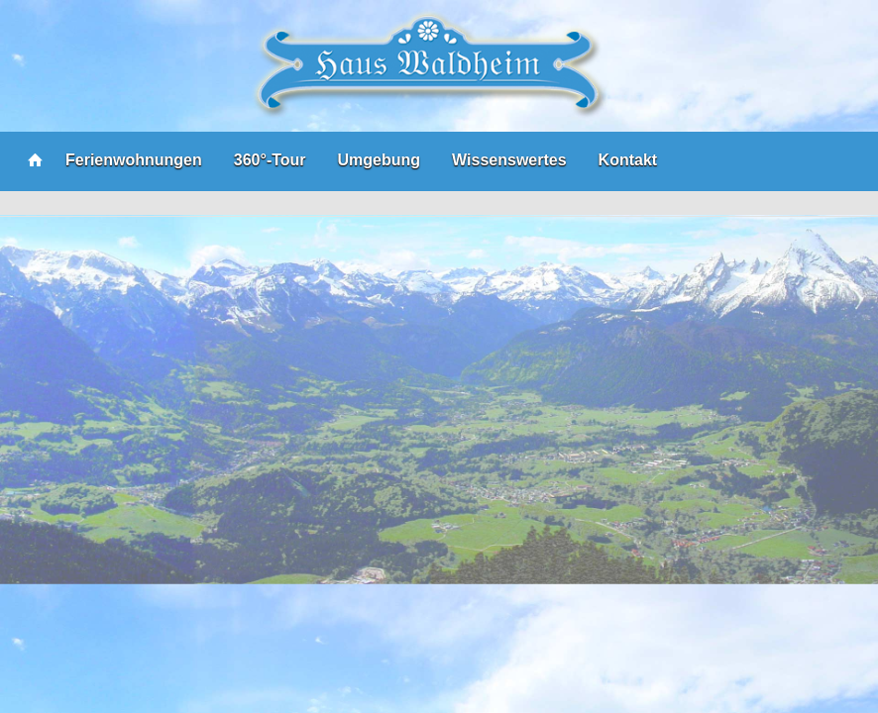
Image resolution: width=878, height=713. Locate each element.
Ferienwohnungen (133, 160)
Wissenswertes (509, 160)
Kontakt (628, 160)
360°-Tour (270, 160)
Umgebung (379, 160)
